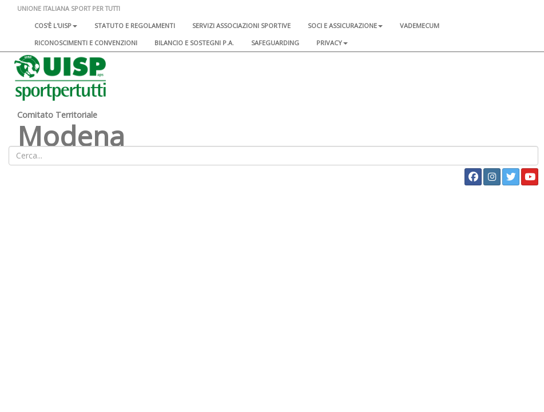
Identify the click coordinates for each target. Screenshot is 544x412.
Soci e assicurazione (345, 25)
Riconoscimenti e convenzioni (85, 42)
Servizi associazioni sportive (241, 25)
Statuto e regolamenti (134, 25)
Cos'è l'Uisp (55, 25)
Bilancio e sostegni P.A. (194, 42)
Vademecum (419, 25)
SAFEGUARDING (275, 42)
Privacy (332, 42)
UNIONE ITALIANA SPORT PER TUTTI (68, 8)
